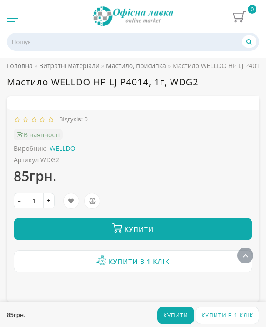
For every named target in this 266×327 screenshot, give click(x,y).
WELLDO (62, 148)
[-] (19, 200)
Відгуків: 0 (72, 119)
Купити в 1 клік (227, 315)
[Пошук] (249, 41)
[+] (49, 200)
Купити (175, 315)
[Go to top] (245, 255)
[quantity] (34, 200)
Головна (20, 65)
